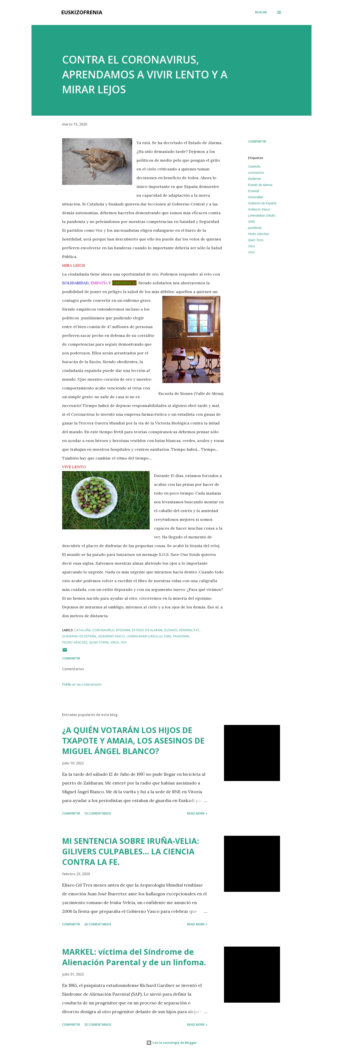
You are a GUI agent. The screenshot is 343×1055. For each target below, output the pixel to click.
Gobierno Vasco (259, 209)
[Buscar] (261, 12)
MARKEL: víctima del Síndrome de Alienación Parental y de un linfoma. (134, 957)
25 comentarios (97, 1024)
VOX (251, 252)
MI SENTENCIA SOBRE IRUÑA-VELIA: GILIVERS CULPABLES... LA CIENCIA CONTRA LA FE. (130, 851)
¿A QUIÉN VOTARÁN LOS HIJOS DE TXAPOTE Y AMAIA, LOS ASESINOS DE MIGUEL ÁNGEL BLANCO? (133, 740)
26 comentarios (97, 924)
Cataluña (254, 166)
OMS (251, 221)
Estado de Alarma (260, 185)
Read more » (197, 813)
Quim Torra (255, 240)
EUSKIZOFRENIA (81, 12)
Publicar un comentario (82, 684)
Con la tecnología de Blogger (171, 1043)
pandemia (255, 228)
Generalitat (255, 197)
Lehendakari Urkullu (261, 215)
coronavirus (256, 172)
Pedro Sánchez (258, 234)
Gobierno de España (262, 203)
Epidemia (254, 178)
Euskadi (253, 191)
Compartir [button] (257, 141)
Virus (251, 246)
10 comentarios (97, 813)
